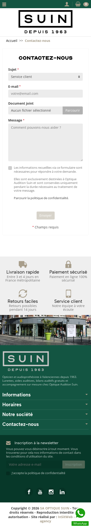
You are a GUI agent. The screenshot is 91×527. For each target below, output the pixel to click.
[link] (29, 492)
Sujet (13, 69)
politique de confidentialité (46, 473)
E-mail (14, 86)
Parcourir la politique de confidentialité (41, 198)
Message (16, 120)
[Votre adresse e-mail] (34, 464)
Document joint (21, 103)
